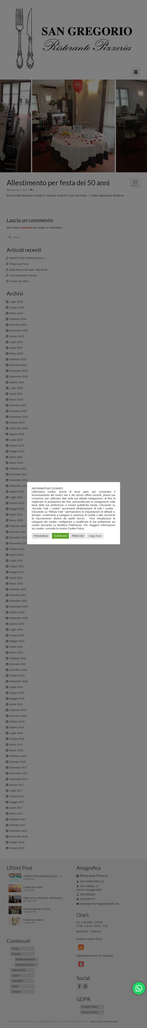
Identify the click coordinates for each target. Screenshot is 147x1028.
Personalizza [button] (41, 535)
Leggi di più (95, 535)
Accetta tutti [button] (60, 535)
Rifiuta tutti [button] (77, 535)
